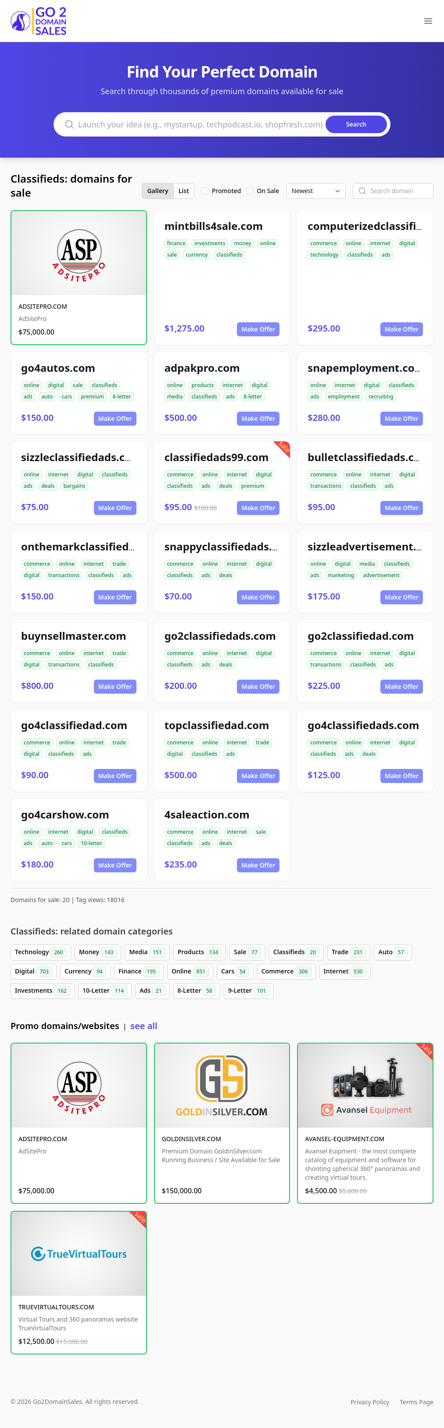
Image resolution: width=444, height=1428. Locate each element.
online (268, 243)
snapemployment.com (366, 367)
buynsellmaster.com (73, 635)
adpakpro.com (202, 367)
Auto (392, 952)
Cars (235, 971)
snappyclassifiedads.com (229, 546)
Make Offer (258, 329)
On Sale (268, 191)
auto (47, 396)
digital (407, 243)
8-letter (122, 396)
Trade (349, 952)
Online (190, 971)
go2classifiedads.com (220, 635)
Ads (152, 991)
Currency (85, 971)
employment (344, 396)
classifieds (229, 254)
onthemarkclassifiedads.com (96, 546)
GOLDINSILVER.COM (191, 1139)
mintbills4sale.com (214, 226)
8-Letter (197, 991)
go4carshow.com (65, 814)
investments (210, 243)
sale (172, 254)
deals (47, 486)
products (202, 385)
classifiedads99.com (217, 457)
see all (143, 1026)
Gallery (157, 191)
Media (147, 952)
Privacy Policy (370, 1402)
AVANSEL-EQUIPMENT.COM (344, 1139)
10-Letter (104, 991)
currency (197, 254)
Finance (138, 971)
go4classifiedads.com (363, 725)
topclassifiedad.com (217, 725)
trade (119, 564)
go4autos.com (58, 367)
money (242, 243)
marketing (341, 575)
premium (92, 396)
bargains (74, 486)
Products (200, 952)
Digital (33, 971)
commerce (323, 243)
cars (66, 396)
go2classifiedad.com (361, 635)
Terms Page (416, 1402)
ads (386, 254)
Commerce (286, 971)
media (175, 396)
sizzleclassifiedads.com (81, 457)
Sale (247, 952)
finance (176, 243)
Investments (42, 991)
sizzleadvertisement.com (373, 546)
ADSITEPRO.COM (42, 306)
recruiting (381, 396)
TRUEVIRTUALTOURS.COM (56, 1307)
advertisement (381, 575)
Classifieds (296, 952)
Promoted (226, 191)
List (184, 191)
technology (324, 254)
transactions (325, 486)
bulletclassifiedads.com (369, 457)
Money (98, 952)
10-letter (91, 843)
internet (380, 243)
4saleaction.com (207, 814)
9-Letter (248, 991)
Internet (345, 971)
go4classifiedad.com (74, 725)
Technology (41, 952)
